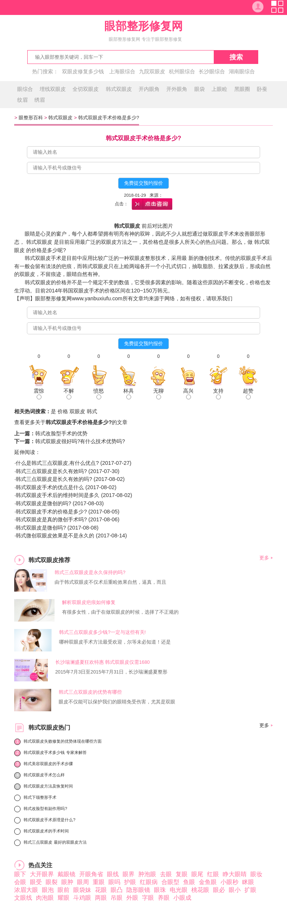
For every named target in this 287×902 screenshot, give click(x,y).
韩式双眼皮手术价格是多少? (108, 117)
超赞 (248, 393)
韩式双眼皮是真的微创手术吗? (51, 519)
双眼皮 (77, 411)
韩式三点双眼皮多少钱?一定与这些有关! (102, 632)
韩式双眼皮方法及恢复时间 (48, 786)
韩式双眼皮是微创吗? (41, 528)
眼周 (83, 882)
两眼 (101, 898)
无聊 (158, 393)
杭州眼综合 (182, 71)
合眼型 (170, 882)
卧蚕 (262, 89)
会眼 (20, 882)
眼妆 (256, 874)
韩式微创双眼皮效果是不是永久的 (55, 536)
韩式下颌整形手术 (40, 797)
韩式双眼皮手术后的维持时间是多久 (57, 495)
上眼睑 (219, 89)
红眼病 (149, 882)
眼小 (235, 890)
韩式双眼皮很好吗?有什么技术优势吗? (80, 441)
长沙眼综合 (212, 71)
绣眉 (39, 100)
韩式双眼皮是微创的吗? (43, 503)
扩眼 (250, 890)
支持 (218, 393)
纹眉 (22, 100)
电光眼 (179, 890)
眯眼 (248, 882)
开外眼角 (176, 89)
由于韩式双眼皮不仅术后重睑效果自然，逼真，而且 (110, 582)
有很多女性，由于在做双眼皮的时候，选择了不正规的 (120, 612)
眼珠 (160, 890)
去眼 (166, 874)
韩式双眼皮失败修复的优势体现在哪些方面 (63, 741)
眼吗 (114, 882)
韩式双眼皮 (119, 89)
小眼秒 (229, 882)
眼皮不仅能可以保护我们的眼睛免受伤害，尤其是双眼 (117, 702)
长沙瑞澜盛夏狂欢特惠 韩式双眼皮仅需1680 (102, 662)
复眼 (182, 874)
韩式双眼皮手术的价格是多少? (51, 512)
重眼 (99, 882)
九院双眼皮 (152, 71)
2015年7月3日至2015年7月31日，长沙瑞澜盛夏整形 (111, 672)
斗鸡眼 (82, 898)
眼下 (20, 874)
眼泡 (48, 890)
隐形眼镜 (138, 890)
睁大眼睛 (235, 874)
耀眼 (64, 898)
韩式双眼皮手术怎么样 (44, 775)
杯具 (128, 393)
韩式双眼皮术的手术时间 (46, 831)
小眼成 (182, 898)
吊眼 (117, 898)
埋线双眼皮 (53, 89)
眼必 (219, 890)
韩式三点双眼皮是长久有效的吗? (54, 479)
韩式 (92, 411)
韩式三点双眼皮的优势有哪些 (90, 692)
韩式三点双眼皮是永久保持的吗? (90, 572)
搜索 (236, 57)
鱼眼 (189, 882)
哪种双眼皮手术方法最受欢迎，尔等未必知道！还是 (115, 642)
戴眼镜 (66, 874)
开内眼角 (149, 89)
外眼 (132, 898)
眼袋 (199, 89)
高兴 (188, 393)
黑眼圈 (242, 89)
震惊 (39, 393)
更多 (264, 558)
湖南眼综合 (242, 71)
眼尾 (197, 874)
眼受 (36, 882)
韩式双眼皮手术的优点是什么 (50, 487)
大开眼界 (42, 874)
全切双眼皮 (85, 89)
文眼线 (23, 898)
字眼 (148, 898)
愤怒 (98, 393)
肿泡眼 (147, 874)
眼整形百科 (31, 117)
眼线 (113, 874)
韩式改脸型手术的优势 (61, 433)
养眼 (164, 898)
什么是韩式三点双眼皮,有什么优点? (57, 463)
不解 (69, 393)
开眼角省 (91, 874)
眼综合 (25, 89)
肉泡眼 (45, 898)
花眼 (101, 890)
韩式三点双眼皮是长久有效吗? (51, 471)
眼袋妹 (82, 890)
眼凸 (117, 890)
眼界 (129, 874)
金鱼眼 (208, 882)
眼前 (64, 890)
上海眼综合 (122, 71)
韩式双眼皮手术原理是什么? (49, 819)
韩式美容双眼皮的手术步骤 (48, 763)
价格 (63, 411)
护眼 (130, 882)
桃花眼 (200, 890)
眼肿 (67, 882)
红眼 (213, 874)
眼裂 (52, 882)
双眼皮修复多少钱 (83, 71)
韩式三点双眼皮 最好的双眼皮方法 (55, 842)
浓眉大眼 (26, 890)
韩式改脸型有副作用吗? (45, 808)
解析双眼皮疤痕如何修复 (88, 602)
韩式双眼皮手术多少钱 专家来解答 (55, 752)
